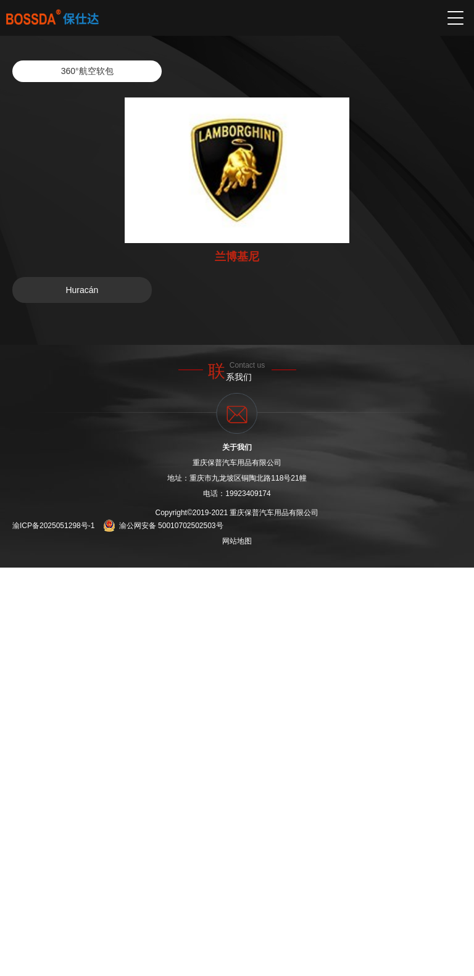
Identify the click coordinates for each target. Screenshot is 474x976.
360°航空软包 (87, 71)
